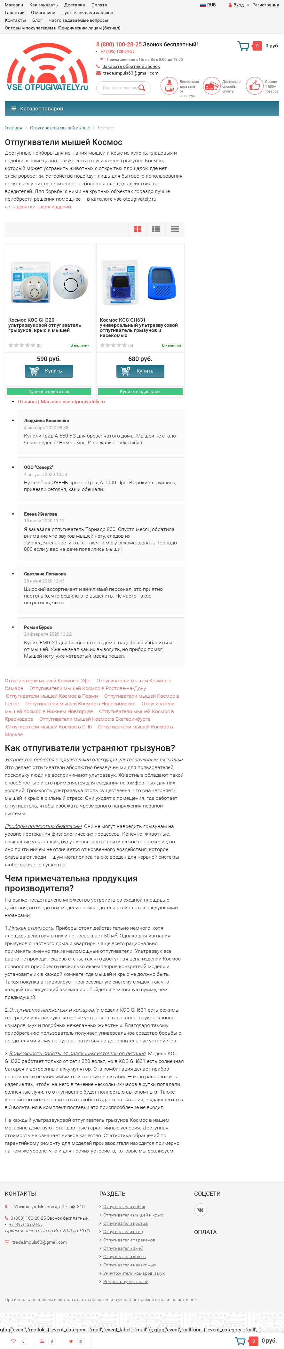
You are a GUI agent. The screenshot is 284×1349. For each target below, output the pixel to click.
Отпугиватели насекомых (129, 1264)
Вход (236, 4)
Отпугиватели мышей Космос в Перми (52, 696)
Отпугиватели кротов (125, 1223)
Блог (37, 20)
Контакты (15, 20)
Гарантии (15, 12)
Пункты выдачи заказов (87, 12)
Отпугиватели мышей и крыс (60, 127)
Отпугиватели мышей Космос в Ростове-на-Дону (87, 688)
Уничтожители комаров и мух (134, 1273)
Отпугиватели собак (124, 1206)
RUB (208, 4)
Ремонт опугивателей (125, 1281)
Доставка (74, 4)
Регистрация (265, 4)
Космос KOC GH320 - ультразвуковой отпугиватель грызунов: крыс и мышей (44, 325)
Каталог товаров (37, 108)
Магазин (14, 4)
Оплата (99, 4)
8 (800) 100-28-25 (119, 44)
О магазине (43, 12)
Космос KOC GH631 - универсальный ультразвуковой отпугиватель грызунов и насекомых (139, 327)
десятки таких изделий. (44, 207)
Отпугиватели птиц (123, 1231)
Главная (13, 127)
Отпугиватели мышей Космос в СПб (49, 727)
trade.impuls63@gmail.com (130, 73)
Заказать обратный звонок (131, 66)
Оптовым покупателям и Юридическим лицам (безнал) (63, 27)
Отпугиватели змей (123, 1248)
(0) (25, 345)
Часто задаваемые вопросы (78, 20)
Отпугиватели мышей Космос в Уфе (47, 681)
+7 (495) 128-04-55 (118, 51)
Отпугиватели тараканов (129, 1239)
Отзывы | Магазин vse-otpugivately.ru (61, 401)
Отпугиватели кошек (124, 1256)
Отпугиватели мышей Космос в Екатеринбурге (94, 719)
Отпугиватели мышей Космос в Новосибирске (80, 704)
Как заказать (43, 4)
